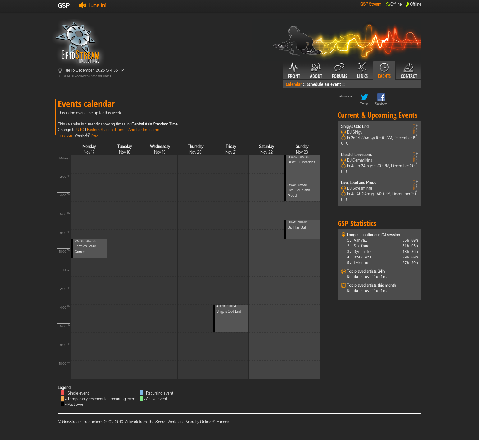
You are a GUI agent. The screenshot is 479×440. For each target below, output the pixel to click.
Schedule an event (324, 84)
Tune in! (92, 5)
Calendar (294, 84)
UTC (80, 129)
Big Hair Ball (297, 227)
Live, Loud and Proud (358, 182)
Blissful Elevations (301, 161)
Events (384, 70)
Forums (339, 70)
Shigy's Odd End (228, 311)
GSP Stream (370, 4)
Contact (409, 70)
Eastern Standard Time (106, 129)
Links (362, 70)
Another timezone (143, 129)
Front (294, 70)
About (316, 70)
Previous (65, 135)
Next (95, 135)
